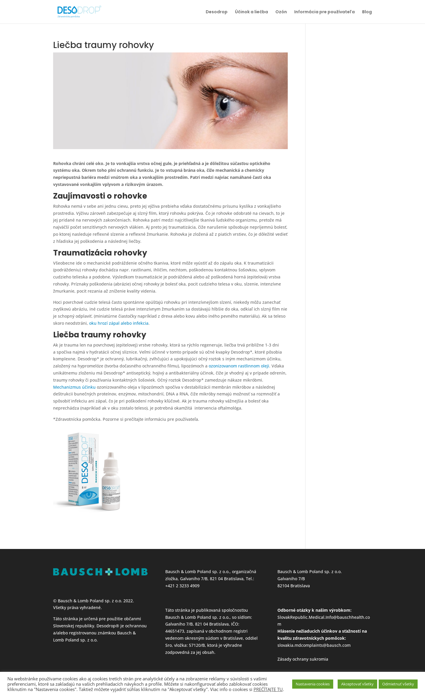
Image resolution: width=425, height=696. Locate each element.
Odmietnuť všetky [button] (398, 684)
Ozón (281, 12)
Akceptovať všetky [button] (357, 684)
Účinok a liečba (251, 12)
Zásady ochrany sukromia (302, 659)
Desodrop (217, 12)
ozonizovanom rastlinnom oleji (239, 366)
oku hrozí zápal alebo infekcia (118, 323)
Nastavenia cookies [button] (313, 684)
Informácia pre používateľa (324, 12)
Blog (367, 12)
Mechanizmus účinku (74, 387)
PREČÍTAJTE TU (268, 689)
